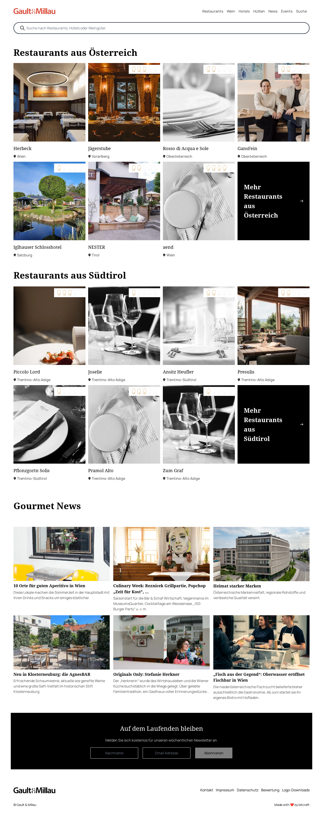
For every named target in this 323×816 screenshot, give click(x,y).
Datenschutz (247, 790)
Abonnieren (213, 753)
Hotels (244, 11)
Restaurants (212, 11)
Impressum (225, 790)
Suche (301, 11)
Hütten (259, 11)
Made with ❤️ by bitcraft (292, 805)
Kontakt (206, 790)
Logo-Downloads (296, 790)
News (272, 11)
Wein (231, 11)
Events (286, 11)
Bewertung (270, 790)
